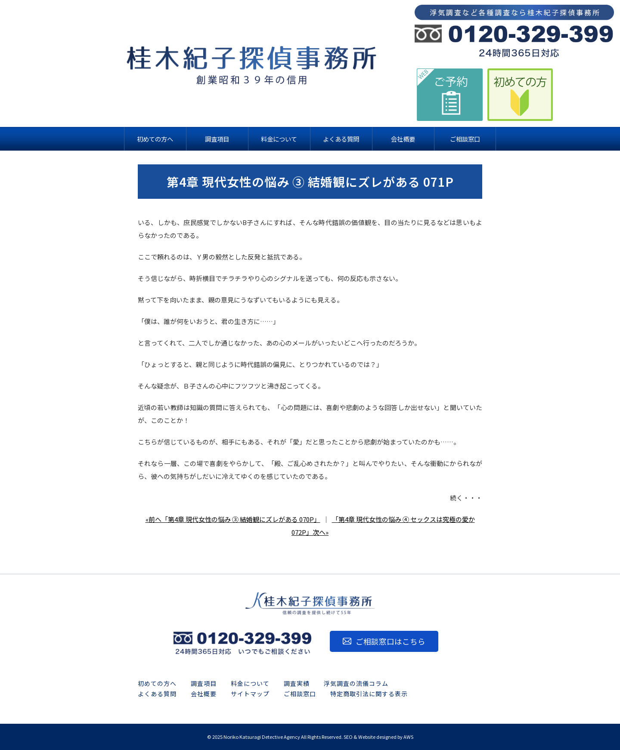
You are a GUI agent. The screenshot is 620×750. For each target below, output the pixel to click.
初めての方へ (157, 683)
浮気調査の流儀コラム (356, 683)
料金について (250, 683)
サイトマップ (250, 693)
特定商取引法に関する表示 (369, 693)
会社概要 (204, 693)
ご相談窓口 (300, 693)
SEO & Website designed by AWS (378, 736)
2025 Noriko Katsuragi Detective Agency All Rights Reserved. (277, 736)
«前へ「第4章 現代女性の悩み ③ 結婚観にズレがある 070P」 (233, 519)
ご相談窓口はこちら (390, 641)
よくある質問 (157, 693)
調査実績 (297, 683)
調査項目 (204, 683)
